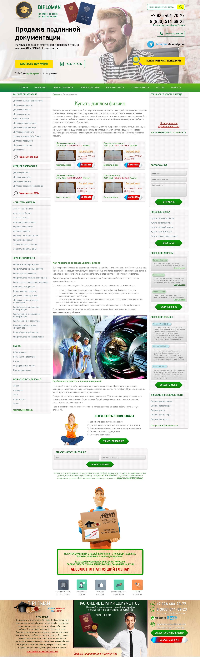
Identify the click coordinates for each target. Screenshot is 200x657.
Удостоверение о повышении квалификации (26, 315)
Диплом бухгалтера (160, 421)
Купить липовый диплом (162, 230)
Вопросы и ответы (81, 593)
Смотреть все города (23, 410)
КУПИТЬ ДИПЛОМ (103, 615)
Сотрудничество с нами (24, 365)
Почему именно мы (22, 370)
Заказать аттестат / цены (25, 244)
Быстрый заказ (86, 151)
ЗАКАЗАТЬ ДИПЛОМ (169, 640)
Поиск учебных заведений (163, 60)
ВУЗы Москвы (19, 352)
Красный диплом (21, 118)
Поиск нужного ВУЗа (28, 157)
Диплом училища (21, 172)
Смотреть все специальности (164, 428)
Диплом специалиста (23, 105)
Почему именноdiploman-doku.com (168, 125)
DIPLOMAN (39, 604)
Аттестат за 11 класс (23, 208)
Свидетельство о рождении (26, 264)
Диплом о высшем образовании (28, 101)
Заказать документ (34, 64)
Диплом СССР (19, 149)
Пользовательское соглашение (42, 652)
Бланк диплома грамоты (24, 291)
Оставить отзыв (169, 387)
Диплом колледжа (22, 181)
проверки (32, 73)
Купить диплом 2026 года (162, 221)
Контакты (176, 87)
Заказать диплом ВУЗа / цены (27, 136)
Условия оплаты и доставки (118, 593)
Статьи (16, 361)
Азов (15, 394)
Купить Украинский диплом (25, 332)
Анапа (16, 403)
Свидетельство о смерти (24, 273)
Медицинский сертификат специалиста (25, 326)
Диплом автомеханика (161, 404)
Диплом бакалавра (22, 109)
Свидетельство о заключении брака (30, 278)
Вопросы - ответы (115, 87)
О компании (40, 87)
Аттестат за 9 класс (22, 213)
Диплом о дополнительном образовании (25, 301)
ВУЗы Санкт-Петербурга (24, 357)
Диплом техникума (22, 177)
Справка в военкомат (23, 240)
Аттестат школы (20, 217)
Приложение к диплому (24, 286)
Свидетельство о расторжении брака (30, 282)
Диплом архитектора (161, 417)
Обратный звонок (174, 33)
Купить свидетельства (161, 225)
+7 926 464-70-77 (168, 16)
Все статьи (168, 245)
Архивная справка (21, 231)
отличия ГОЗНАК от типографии (62, 593)
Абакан (16, 386)
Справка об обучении (23, 226)
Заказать (86, 164)
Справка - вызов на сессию (25, 235)
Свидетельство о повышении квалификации (26, 308)
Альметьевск (19, 399)
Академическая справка (24, 222)
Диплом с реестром (22, 145)
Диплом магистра (21, 114)
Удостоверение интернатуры (26, 321)
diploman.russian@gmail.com (130, 478)
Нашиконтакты (137, 593)
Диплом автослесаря (161, 408)
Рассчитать (73, 64)
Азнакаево (18, 390)
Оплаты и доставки (90, 87)
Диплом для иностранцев (25, 123)
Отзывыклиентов (100, 593)
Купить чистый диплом (161, 234)
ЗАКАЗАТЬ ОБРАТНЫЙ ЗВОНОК (169, 633)
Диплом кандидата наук (24, 127)
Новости (160, 87)
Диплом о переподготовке (25, 295)
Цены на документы (63, 87)
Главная (24, 87)
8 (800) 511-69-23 (167, 22)
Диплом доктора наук (23, 132)
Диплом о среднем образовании (28, 186)
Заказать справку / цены (24, 249)
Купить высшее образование (164, 238)
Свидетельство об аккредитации (28, 337)
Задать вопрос (169, 309)
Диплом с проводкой (23, 141)
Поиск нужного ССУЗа (29, 193)
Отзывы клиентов (140, 87)
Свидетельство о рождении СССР (28, 269)
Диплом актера (158, 413)
